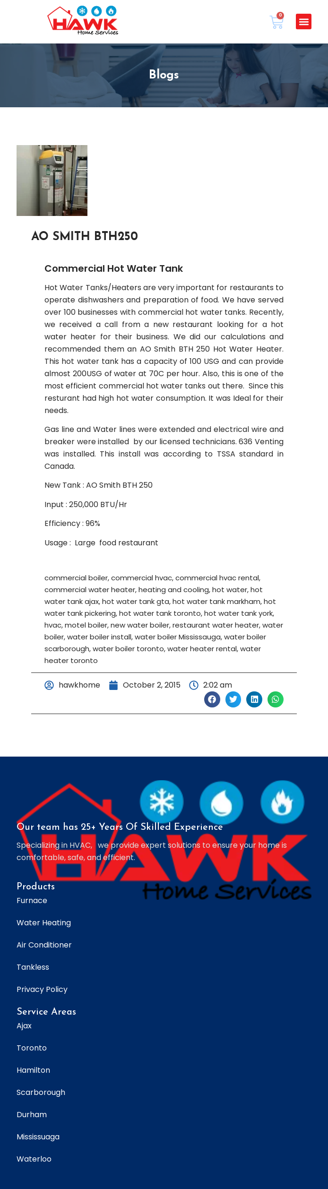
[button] (303, 21)
